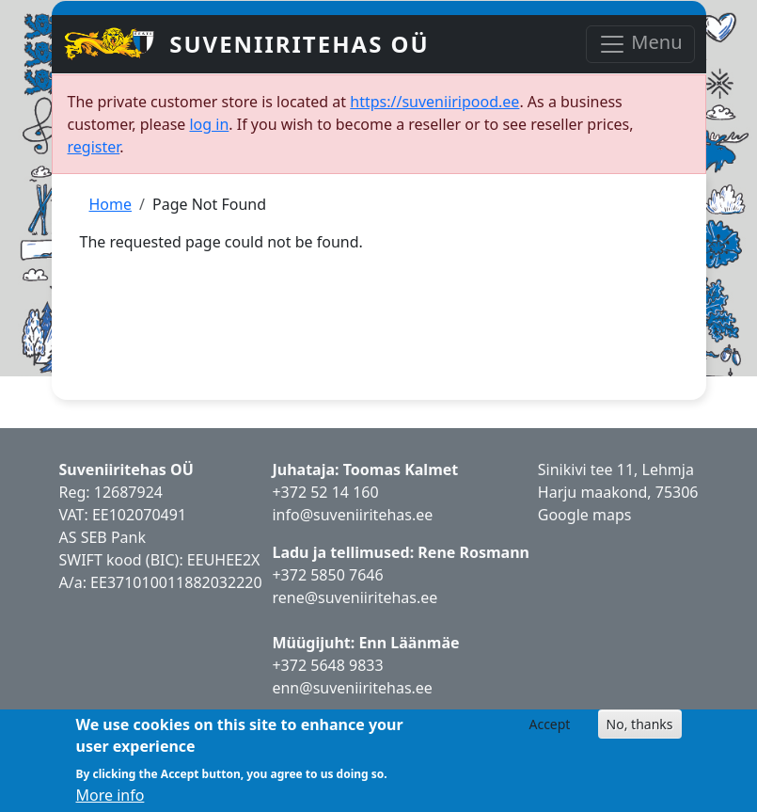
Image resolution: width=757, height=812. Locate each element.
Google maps (585, 514)
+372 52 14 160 (325, 492)
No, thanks (640, 724)
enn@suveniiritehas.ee (352, 687)
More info (110, 795)
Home (111, 204)
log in (209, 124)
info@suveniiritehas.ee (352, 514)
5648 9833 (348, 665)
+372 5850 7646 (327, 575)
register (94, 146)
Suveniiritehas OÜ (299, 43)
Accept (549, 724)
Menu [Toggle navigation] (640, 43)
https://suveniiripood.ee (434, 101)
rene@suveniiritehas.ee (354, 597)
